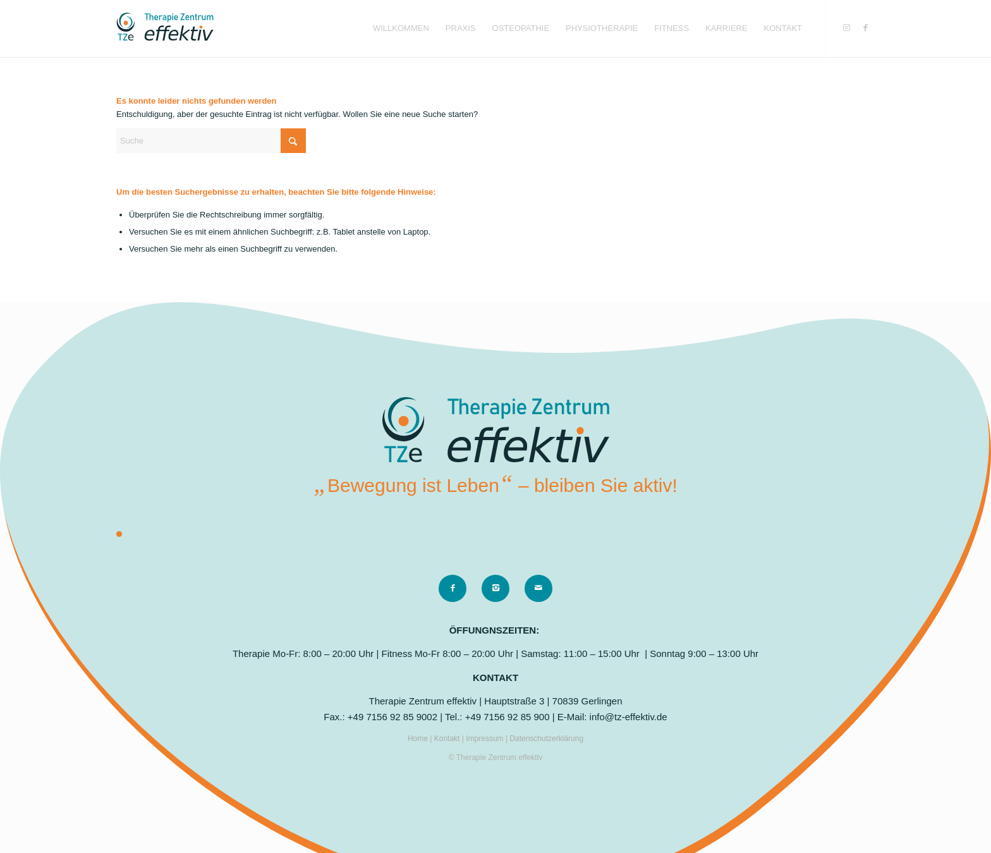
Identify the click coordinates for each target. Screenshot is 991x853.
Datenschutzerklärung (546, 738)
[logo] (165, 28)
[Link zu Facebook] (865, 27)
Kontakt (448, 738)
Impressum (486, 738)
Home (419, 738)
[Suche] (211, 140)
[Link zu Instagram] (846, 27)
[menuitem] (401, 28)
